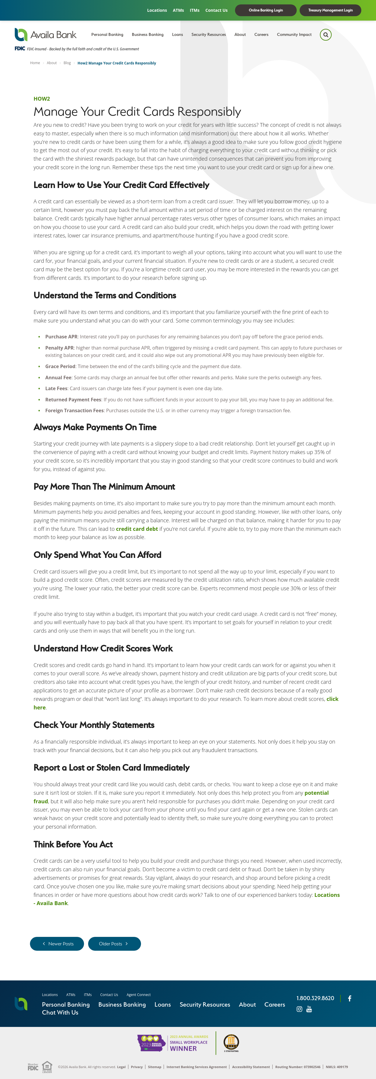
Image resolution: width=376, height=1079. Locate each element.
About (240, 34)
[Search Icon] (326, 35)
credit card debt (137, 528)
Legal (121, 1067)
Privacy (137, 1067)
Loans (177, 34)
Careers (261, 34)
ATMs (178, 10)
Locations (157, 10)
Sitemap (154, 1067)
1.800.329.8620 (315, 998)
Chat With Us (60, 1012)
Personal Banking (107, 34)
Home (35, 62)
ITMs (194, 10)
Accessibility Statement (251, 1067)
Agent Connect (139, 994)
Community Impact (294, 34)
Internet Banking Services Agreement (197, 1067)
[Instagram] (299, 1008)
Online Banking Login (266, 10)
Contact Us (216, 10)
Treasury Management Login (330, 10)
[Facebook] (350, 998)
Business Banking (148, 34)
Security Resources (209, 34)
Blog (67, 62)
